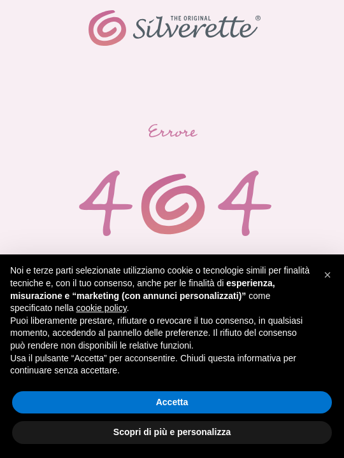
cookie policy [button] (101, 308)
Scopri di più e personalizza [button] (172, 432)
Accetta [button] (172, 402)
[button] (327, 275)
